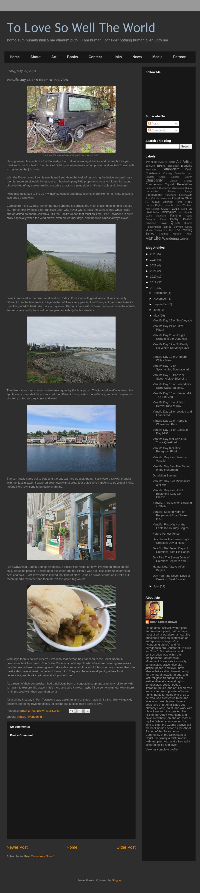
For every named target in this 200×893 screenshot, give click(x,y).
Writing (184, 238)
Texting (158, 230)
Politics (187, 219)
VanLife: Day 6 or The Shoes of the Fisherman (171, 468)
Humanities (169, 205)
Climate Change (181, 181)
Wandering (35, 716)
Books (72, 57)
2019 (153, 282)
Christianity (154, 180)
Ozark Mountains (156, 216)
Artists (187, 161)
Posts (153, 123)
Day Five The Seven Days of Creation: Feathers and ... (171, 559)
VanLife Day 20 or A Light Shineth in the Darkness (170, 336)
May (157, 315)
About (35, 57)
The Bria (168, 230)
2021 (153, 271)
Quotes (188, 222)
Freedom (178, 198)
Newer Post (17, 847)
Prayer (163, 222)
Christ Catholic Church (175, 177)
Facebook (170, 194)
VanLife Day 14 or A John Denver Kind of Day (169, 404)
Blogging (186, 165)
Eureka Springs (180, 191)
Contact (95, 57)
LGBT (176, 208)
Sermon (178, 226)
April (157, 586)
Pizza (163, 219)
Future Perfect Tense (166, 533)
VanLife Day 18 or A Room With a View (169, 358)
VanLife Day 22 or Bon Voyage (172, 320)
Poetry (174, 219)
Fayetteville (185, 194)
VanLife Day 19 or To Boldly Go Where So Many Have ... (171, 348)
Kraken (165, 208)
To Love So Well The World (81, 27)
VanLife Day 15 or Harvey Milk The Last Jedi (172, 395)
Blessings (173, 165)
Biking (161, 165)
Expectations (154, 194)
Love (149, 212)
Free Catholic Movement (158, 198)
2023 (153, 265)
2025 (153, 254)
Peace (188, 215)
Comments (157, 130)
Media (157, 57)
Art (53, 57)
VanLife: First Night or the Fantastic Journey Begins (170, 526)
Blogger (117, 880)
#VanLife (151, 161)
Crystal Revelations (178, 184)
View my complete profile (162, 749)
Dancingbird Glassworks (158, 188)
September (161, 304)
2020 (153, 276)
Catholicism (171, 169)
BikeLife (150, 165)
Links (117, 57)
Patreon (179, 57)
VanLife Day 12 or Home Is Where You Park (170, 422)
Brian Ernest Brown (163, 621)
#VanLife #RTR (166, 162)
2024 (153, 259)
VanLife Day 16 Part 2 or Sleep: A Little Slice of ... (170, 376)
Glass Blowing (162, 201)
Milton (156, 211)
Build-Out (151, 169)
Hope (188, 201)
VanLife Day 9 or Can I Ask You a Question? (170, 440)
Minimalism (169, 212)
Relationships (153, 226)
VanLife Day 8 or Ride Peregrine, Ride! (167, 449)
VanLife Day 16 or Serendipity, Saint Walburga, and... (172, 385)
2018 (153, 288)
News (137, 57)
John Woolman (184, 205)
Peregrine (151, 219)
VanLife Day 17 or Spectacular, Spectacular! (171, 367)
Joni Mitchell (152, 209)
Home (15, 57)
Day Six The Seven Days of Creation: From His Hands (171, 550)
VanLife (21, 716)
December (161, 292)
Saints (167, 226)
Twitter (188, 234)
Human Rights (154, 205)
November (161, 298)
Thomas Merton (170, 233)
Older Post (126, 847)
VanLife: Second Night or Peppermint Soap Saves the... (170, 515)
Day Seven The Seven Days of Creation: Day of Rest (172, 540)
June (157, 309)
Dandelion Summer (165, 475)
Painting (175, 215)
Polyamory (151, 223)
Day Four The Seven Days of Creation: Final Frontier (171, 577)
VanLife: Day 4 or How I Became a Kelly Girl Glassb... (168, 493)
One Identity (185, 211)
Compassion (154, 184)
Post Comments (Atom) (39, 856)
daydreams (178, 188)
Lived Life (186, 209)
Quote (175, 223)
